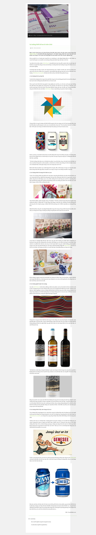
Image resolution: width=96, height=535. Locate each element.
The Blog (48, 17)
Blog (35, 35)
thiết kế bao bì (33, 54)
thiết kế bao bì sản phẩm (38, 73)
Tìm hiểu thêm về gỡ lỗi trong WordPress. (39, 524)
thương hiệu (73, 457)
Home (31, 35)
